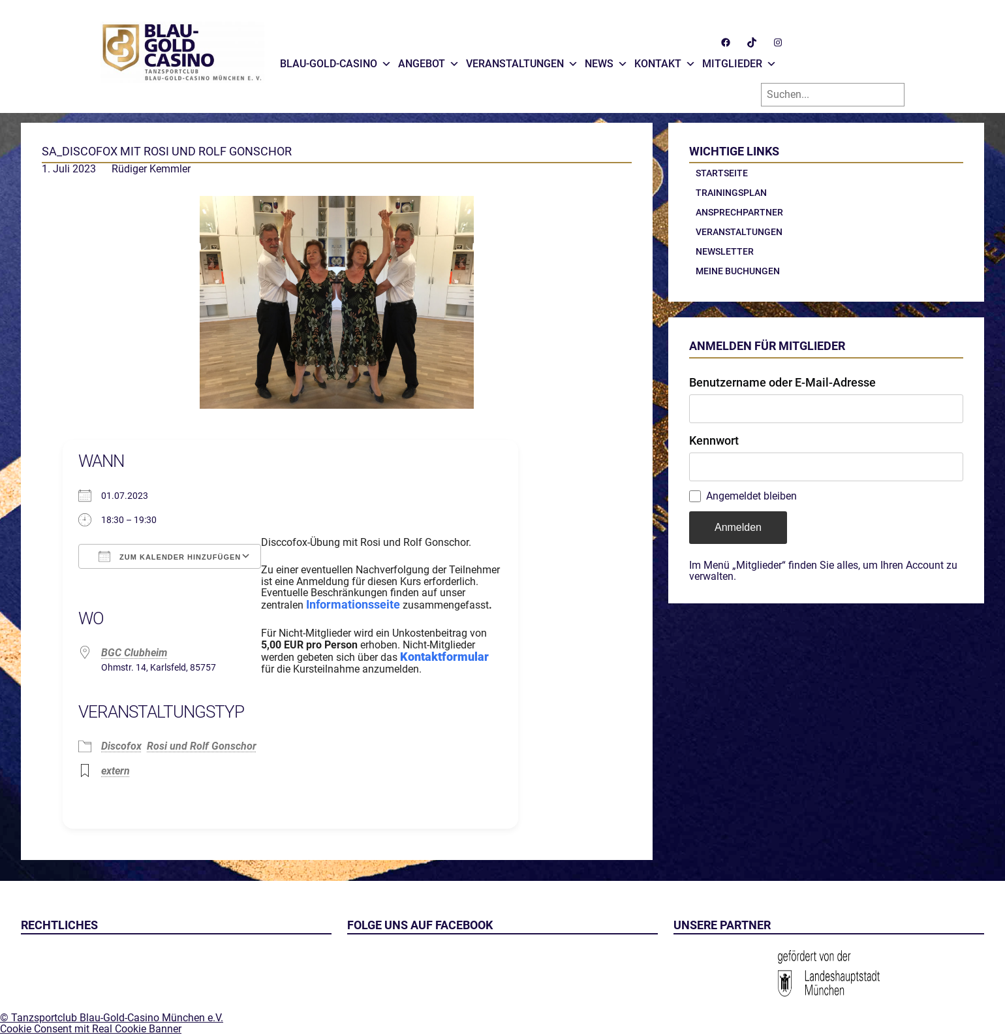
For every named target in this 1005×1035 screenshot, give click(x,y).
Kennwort (714, 440)
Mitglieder (739, 60)
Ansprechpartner (739, 212)
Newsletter (725, 251)
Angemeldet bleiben (751, 496)
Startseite (722, 173)
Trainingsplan (731, 192)
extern (115, 771)
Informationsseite (353, 604)
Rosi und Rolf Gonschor (201, 746)
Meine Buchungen (738, 271)
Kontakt (665, 60)
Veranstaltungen (522, 60)
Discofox (121, 746)
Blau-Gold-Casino (336, 60)
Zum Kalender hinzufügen (170, 556)
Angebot (428, 60)
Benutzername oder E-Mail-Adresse (782, 382)
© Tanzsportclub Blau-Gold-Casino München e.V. (111, 1017)
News (606, 60)
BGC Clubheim (134, 652)
